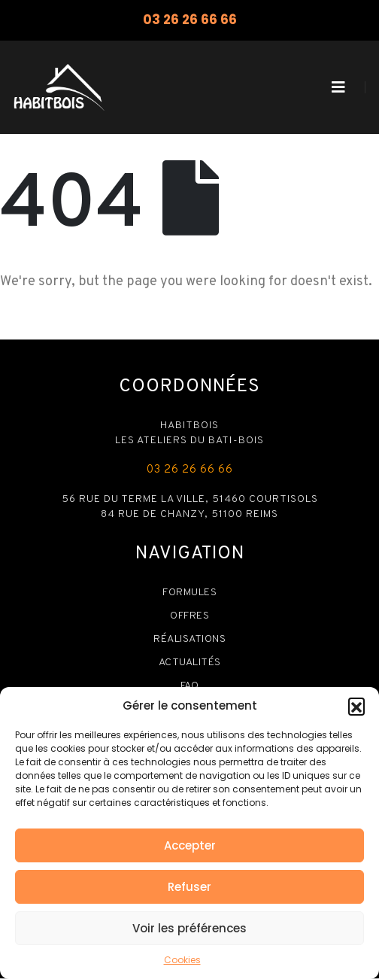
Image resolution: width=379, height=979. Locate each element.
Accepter (190, 845)
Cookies (182, 959)
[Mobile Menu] (338, 87)
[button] (356, 705)
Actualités (190, 662)
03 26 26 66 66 (190, 20)
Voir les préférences (189, 928)
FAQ (189, 686)
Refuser (189, 887)
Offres (189, 616)
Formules (189, 592)
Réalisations (189, 639)
